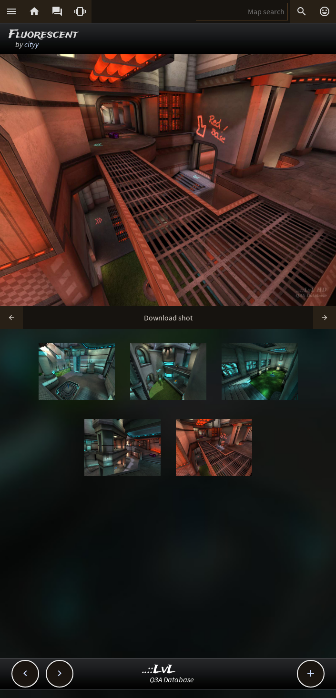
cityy (31, 44)
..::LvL (159, 669)
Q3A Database (172, 679)
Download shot (168, 317)
